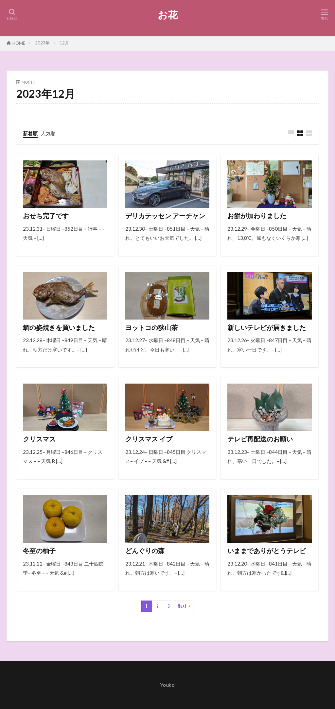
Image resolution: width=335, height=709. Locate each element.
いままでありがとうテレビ (266, 550)
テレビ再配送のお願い (260, 439)
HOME (18, 43)
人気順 (48, 133)
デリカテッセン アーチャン (165, 216)
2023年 (42, 42)
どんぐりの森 (145, 550)
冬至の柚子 (39, 550)
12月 (64, 42)
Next (182, 606)
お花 (168, 15)
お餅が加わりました (256, 216)
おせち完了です (46, 216)
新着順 (30, 133)
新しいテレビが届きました (266, 327)
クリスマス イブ (148, 439)
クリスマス (39, 439)
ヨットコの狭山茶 (151, 327)
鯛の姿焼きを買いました (59, 327)
